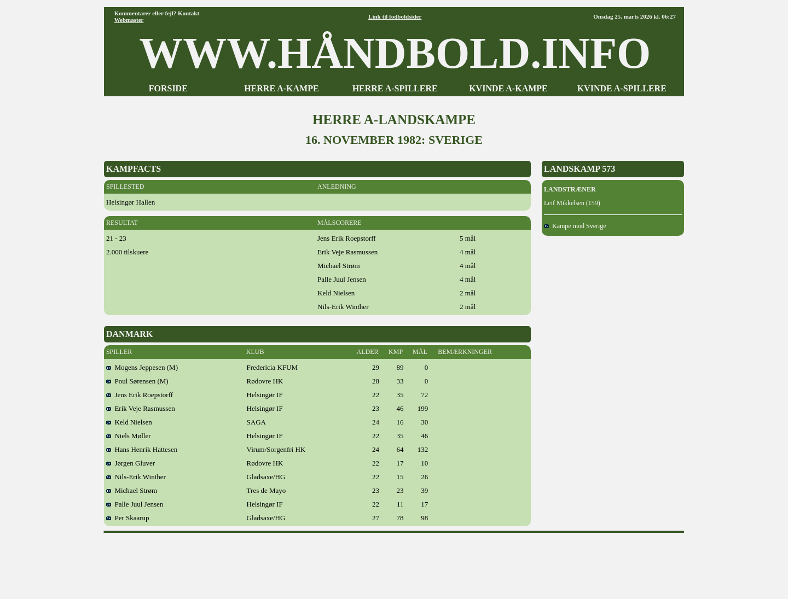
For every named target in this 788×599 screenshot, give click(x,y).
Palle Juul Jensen (134, 504)
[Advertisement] (394, 562)
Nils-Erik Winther (136, 477)
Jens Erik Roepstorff (139, 395)
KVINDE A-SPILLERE (622, 88)
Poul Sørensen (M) (137, 381)
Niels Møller (128, 436)
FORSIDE (168, 88)
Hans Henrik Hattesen (141, 449)
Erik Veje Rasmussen (140, 408)
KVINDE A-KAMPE (508, 88)
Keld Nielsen (129, 422)
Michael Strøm (131, 490)
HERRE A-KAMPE (281, 88)
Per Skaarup (127, 518)
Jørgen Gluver (130, 463)
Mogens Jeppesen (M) (142, 367)
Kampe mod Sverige (575, 226)
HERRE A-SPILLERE (395, 88)
